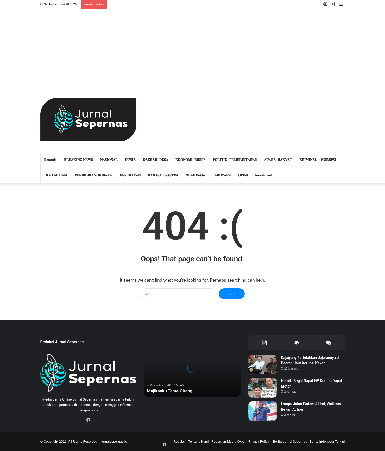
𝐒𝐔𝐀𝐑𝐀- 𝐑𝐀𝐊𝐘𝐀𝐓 (278, 160)
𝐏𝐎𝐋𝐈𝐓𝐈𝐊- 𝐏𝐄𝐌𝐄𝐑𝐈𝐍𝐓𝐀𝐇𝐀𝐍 (235, 160)
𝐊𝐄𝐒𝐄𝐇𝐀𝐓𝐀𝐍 (130, 175)
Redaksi (180, 441)
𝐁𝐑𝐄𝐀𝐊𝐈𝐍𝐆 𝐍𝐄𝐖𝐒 (78, 160)
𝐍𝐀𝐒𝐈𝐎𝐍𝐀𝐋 (109, 160)
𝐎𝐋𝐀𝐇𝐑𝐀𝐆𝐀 (195, 175)
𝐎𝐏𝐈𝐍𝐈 (243, 175)
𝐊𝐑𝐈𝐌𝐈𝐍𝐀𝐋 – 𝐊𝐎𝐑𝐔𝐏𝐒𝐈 (317, 160)
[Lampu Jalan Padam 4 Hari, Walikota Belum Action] (262, 411)
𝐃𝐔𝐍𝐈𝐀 (130, 160)
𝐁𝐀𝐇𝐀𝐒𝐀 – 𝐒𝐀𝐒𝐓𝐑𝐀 (163, 175)
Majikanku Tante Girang (171, 390)
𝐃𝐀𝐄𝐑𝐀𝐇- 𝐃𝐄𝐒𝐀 (155, 160)
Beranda (50, 160)
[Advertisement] (88, 48)
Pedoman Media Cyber (229, 441)
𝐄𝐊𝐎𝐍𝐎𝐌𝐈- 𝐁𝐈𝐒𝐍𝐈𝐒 (190, 160)
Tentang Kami (198, 441)
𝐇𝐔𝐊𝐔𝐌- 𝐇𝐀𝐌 (55, 175)
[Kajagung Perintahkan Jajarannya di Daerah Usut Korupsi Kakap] (262, 364)
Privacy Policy (258, 441)
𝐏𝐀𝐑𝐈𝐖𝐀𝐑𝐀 (221, 175)
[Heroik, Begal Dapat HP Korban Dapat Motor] (262, 388)
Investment (263, 175)
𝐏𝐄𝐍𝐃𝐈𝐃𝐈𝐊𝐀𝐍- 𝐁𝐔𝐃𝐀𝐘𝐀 (93, 175)
